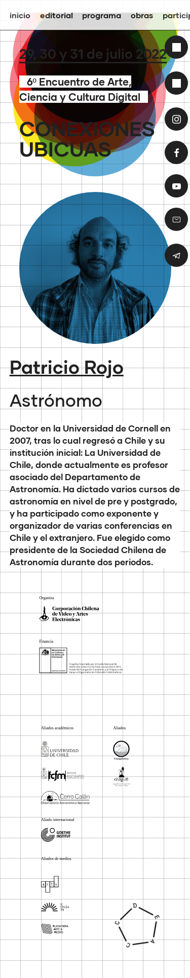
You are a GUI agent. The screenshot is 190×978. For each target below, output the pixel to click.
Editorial (56, 15)
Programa (101, 15)
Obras (142, 15)
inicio (20, 15)
